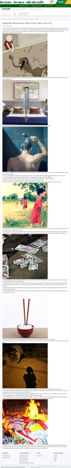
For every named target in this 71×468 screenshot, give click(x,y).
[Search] (68, 9)
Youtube (55, 457)
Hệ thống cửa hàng (6, 457)
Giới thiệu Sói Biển (6, 455)
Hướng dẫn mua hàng (23, 455)
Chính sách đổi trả (23, 457)
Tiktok (55, 459)
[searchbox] (48, 9)
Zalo (55, 461)
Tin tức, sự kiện (40, 455)
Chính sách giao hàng (24, 459)
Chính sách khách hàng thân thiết (26, 463)
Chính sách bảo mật (23, 461)
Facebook (56, 455)
